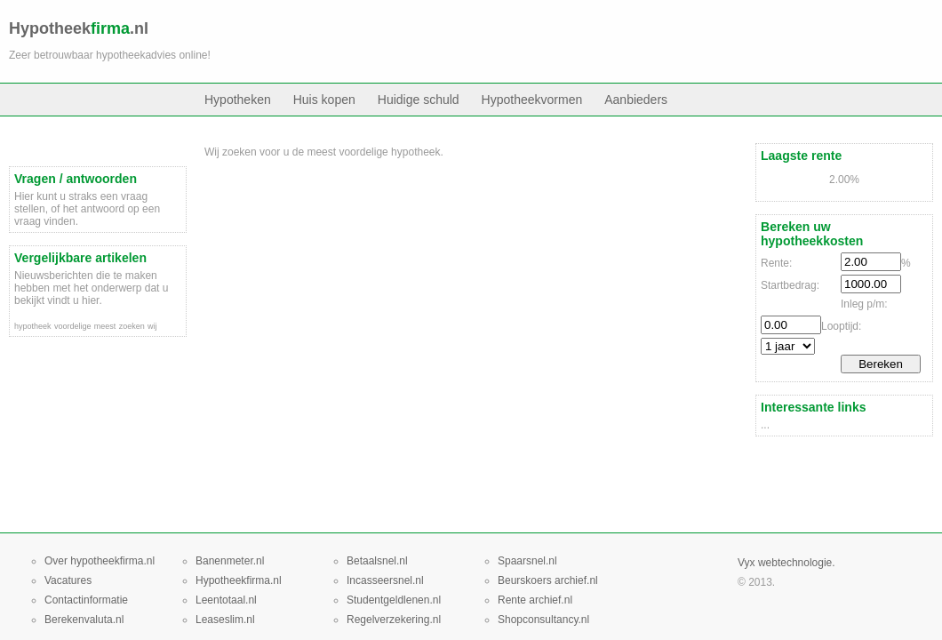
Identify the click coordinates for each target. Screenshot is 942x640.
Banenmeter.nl (230, 561)
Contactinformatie (86, 600)
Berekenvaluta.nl (84, 619)
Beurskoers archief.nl (548, 580)
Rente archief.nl (535, 600)
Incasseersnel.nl (385, 580)
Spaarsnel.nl (527, 561)
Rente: (776, 263)
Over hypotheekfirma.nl (99, 561)
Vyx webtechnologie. (786, 562)
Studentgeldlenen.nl (394, 600)
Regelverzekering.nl (394, 619)
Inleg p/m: (864, 304)
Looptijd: (841, 326)
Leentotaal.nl (226, 600)
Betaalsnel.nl (377, 561)
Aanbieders (635, 99)
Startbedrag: (790, 285)
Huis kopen (324, 99)
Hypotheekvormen (532, 99)
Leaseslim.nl (225, 619)
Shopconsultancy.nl (543, 619)
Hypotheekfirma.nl (239, 580)
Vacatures (68, 580)
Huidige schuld (418, 99)
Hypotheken (237, 99)
